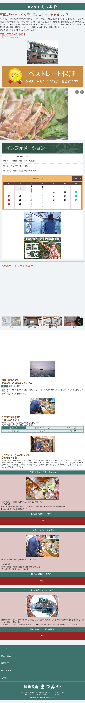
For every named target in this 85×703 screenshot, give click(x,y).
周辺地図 (5, 663)
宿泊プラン (6, 670)
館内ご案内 (6, 656)
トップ (4, 649)
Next (82, 92)
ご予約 (4, 678)
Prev (77, 92)
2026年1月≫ (77, 179)
